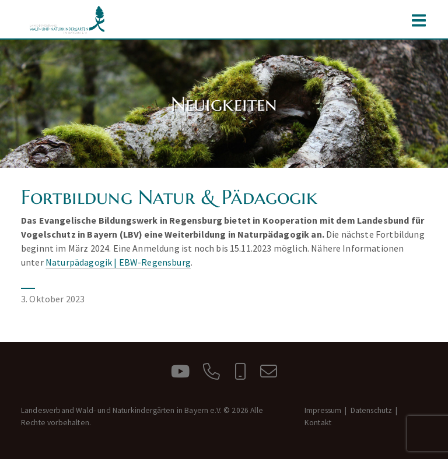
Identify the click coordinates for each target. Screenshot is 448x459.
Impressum (322, 410)
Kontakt (317, 423)
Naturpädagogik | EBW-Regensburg (118, 262)
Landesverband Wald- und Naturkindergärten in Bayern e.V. (68, 20)
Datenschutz (372, 410)
